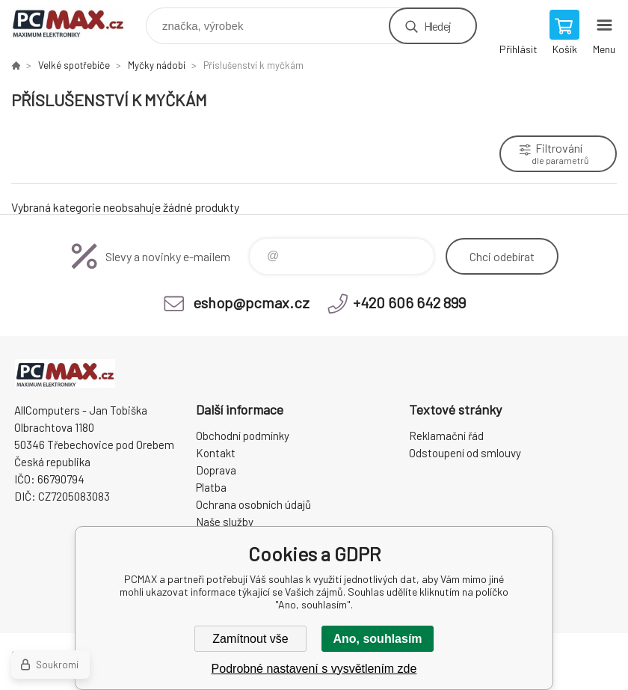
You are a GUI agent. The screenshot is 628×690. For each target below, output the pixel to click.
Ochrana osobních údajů (253, 504)
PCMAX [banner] (77, 22)
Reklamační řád (446, 435)
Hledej (437, 26)
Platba (211, 487)
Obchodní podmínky (242, 435)
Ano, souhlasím (377, 638)
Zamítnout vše (250, 638)
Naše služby (224, 521)
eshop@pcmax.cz (251, 302)
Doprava (216, 470)
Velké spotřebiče (74, 65)
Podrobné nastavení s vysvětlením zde (314, 668)
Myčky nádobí (156, 65)
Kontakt (216, 453)
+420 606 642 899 (409, 302)
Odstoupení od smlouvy (465, 453)
